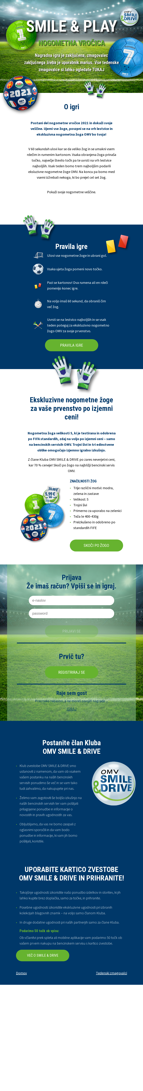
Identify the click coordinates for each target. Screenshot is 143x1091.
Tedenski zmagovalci (111, 973)
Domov (21, 973)
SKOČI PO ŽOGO (96, 545)
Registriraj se (71, 672)
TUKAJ (98, 69)
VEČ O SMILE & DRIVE (42, 955)
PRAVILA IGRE (71, 345)
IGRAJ (72, 708)
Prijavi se (71, 631)
